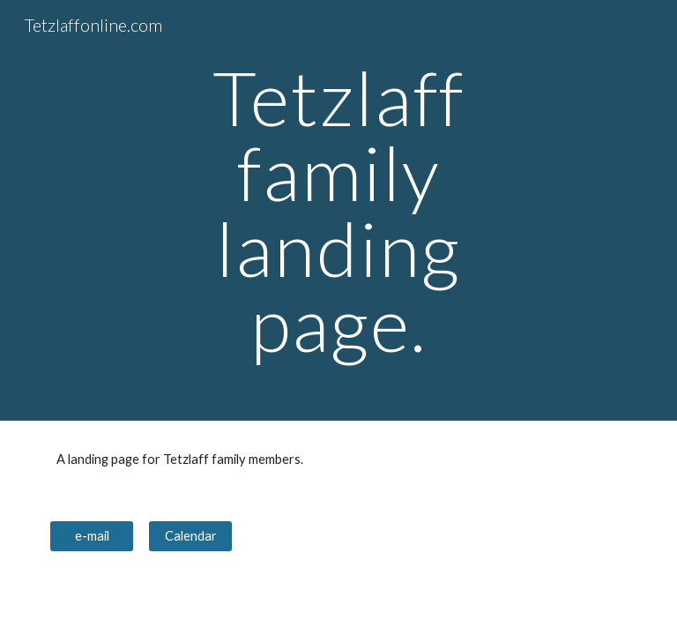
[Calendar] (190, 536)
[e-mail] (91, 536)
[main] (338, 210)
